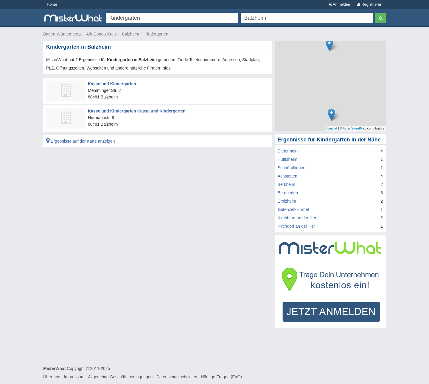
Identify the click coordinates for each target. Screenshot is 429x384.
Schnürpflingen (291, 167)
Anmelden (339, 4)
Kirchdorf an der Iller (296, 226)
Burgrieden (288, 192)
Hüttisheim (287, 159)
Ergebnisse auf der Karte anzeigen (80, 141)
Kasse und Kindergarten (112, 83)
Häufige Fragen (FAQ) (221, 376)
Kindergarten (156, 34)
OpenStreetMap (354, 128)
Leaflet (332, 128)
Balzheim (130, 34)
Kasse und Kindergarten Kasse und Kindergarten (137, 111)
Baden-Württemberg (62, 34)
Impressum (74, 376)
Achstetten (287, 176)
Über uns (51, 376)
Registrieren (369, 4)
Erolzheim (287, 201)
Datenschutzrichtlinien (176, 376)
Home (52, 4)
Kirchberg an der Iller (297, 217)
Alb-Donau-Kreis (101, 34)
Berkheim (286, 184)
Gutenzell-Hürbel (293, 209)
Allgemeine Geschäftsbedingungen (120, 376)
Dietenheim (288, 151)
